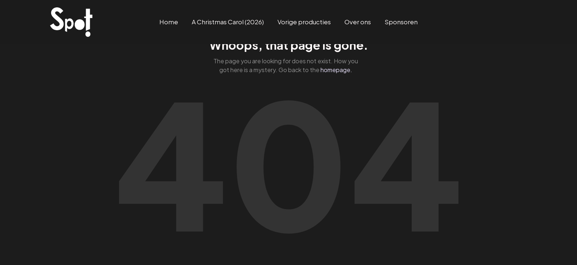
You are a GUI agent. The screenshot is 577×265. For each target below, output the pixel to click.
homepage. (336, 70)
